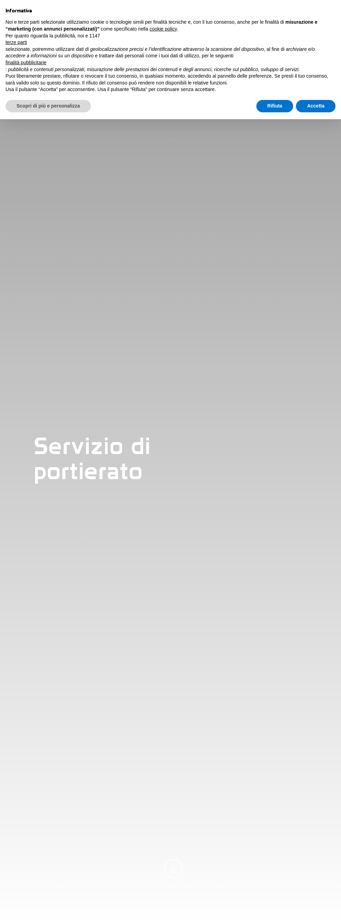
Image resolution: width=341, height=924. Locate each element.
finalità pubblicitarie (26, 62)
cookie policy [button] (163, 29)
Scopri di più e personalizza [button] (48, 106)
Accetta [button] (315, 106)
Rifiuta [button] (275, 106)
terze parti (16, 42)
